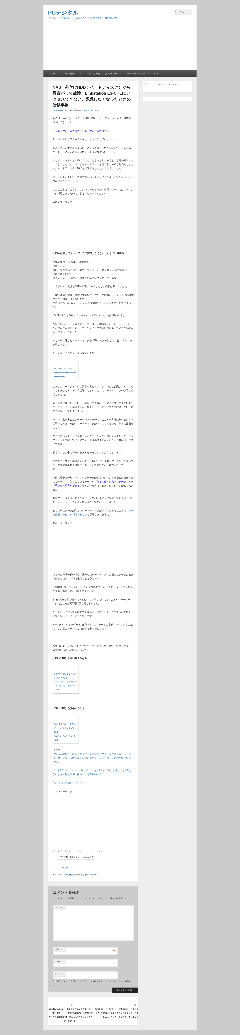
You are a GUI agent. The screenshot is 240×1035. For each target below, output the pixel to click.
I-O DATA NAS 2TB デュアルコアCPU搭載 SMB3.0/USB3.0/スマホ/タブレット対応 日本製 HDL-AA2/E (65, 682)
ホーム (54, 73)
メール (58, 961)
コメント (59, 907)
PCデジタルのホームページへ (69, 783)
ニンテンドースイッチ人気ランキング (142, 73)
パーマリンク (94, 875)
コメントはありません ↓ (91, 110)
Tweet (65, 867)
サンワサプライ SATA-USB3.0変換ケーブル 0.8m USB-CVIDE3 (65, 373)
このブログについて (72, 73)
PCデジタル (63, 12)
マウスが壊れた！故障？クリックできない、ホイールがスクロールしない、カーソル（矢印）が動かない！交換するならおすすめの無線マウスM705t (92, 758)
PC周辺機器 (68, 875)
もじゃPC (69, 110)
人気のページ (111, 73)
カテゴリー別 (93, 73)
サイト (58, 974)
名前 (57, 949)
